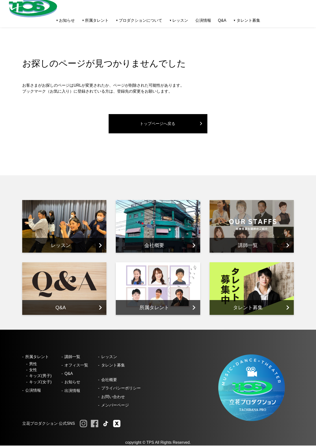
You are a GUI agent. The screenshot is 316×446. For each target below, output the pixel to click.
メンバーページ (115, 406)
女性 (33, 370)
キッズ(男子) (40, 376)
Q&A (222, 20)
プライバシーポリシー (121, 388)
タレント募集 (248, 20)
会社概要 (109, 380)
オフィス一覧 (76, 366)
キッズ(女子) (40, 382)
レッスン (109, 357)
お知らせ (72, 382)
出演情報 (72, 391)
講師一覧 (72, 357)
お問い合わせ (113, 397)
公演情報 (203, 20)
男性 (33, 364)
